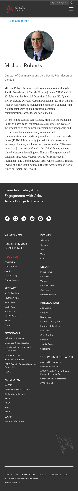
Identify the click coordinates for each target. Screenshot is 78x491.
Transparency (11, 275)
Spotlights (45, 349)
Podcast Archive (48, 294)
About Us (11, 256)
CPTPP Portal (11, 316)
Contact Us (11, 474)
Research (11, 288)
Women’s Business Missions (18, 389)
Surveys (44, 339)
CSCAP (8, 417)
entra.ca (17, 483)
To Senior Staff (20, 20)
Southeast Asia (12, 298)
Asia (42, 249)
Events (45, 235)
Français (61, 2)
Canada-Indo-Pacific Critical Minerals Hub (18, 349)
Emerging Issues (12, 355)
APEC (7, 407)
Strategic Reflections (50, 326)
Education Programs (14, 359)
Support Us (55, 474)
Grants (8, 320)
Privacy (42, 474)
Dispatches (45, 317)
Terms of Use (28, 474)
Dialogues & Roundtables (17, 343)
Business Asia (11, 311)
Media (44, 266)
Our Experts (46, 290)
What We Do (10, 262)
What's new (13, 235)
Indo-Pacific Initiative (14, 338)
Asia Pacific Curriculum (51, 362)
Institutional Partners (14, 421)
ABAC (7, 403)
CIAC (43, 258)
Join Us (8, 271)
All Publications (12, 293)
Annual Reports (12, 280)
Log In (67, 474)
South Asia (10, 307)
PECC (7, 412)
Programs (12, 333)
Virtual (43, 254)
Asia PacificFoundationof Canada (20, 9)
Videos (43, 281)
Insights (44, 312)
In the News (46, 272)
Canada (44, 245)
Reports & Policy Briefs (51, 321)
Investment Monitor (49, 366)
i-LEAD (8, 371)
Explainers (45, 330)
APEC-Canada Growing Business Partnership (20, 366)
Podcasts (44, 276)
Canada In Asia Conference (53, 378)
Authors (8, 325)
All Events (45, 240)
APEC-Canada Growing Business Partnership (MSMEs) (55, 372)
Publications (50, 302)
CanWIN (9, 385)
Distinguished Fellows (15, 394)
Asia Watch (45, 308)
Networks (12, 380)
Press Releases (47, 285)
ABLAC (8, 398)
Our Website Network (56, 357)
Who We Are (11, 266)
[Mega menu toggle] (71, 9)
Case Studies (46, 335)
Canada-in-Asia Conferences (16, 246)
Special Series (47, 344)
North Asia (10, 302)
